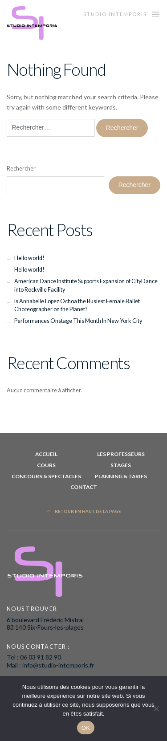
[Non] (155, 708)
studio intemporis (121, 13)
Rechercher (21, 168)
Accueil (46, 454)
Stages (120, 465)
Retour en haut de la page (83, 511)
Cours (46, 465)
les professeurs (121, 454)
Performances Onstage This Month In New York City (78, 321)
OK (85, 728)
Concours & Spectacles (46, 476)
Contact (83, 487)
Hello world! (29, 258)
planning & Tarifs (121, 476)
